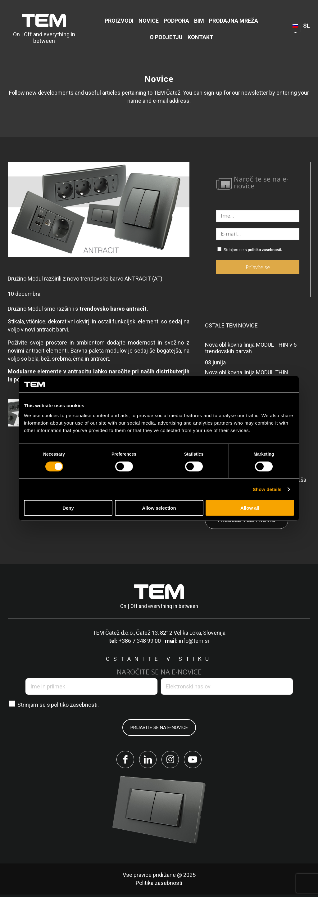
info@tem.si (194, 641)
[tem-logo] (44, 28)
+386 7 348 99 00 (140, 641)
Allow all (249, 508)
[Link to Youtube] (196, 761)
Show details (267, 489)
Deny (68, 508)
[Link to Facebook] (122, 761)
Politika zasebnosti (159, 885)
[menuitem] (119, 20)
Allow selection (159, 508)
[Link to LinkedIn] (147, 761)
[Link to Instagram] (171, 761)
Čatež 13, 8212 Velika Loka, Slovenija (180, 632)
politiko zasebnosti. (265, 250)
